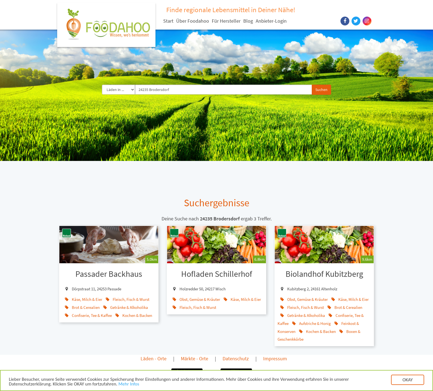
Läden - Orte (154, 358)
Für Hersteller (226, 21)
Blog (248, 21)
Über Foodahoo (192, 21)
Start (168, 21)
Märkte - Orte (194, 358)
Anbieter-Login (271, 21)
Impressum (275, 358)
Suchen (321, 89)
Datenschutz (236, 358)
